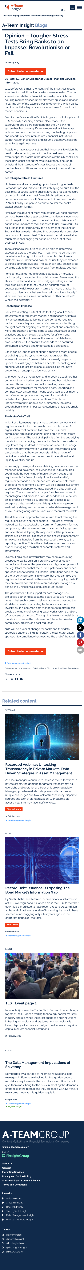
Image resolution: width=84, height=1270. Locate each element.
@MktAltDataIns (15, 1251)
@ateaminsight (14, 1234)
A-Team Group (14, 1198)
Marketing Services (13, 1172)
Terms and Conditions (14, 1184)
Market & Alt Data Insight (19, 1219)
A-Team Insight (14, 1202)
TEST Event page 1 (21, 1003)
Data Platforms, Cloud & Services (47, 668)
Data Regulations (71, 668)
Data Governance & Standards (18, 668)
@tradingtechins (15, 1243)
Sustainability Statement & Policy (21, 1180)
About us (7, 1163)
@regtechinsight (15, 1239)
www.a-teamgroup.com (15, 1147)
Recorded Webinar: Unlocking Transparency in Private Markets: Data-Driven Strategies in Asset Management (38, 768)
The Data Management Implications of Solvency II (37, 1064)
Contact (6, 1167)
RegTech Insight (15, 1106)
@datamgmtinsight (16, 1247)
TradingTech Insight (16, 1211)
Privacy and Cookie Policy (16, 1176)
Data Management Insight (19, 663)
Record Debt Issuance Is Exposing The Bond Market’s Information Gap (37, 890)
